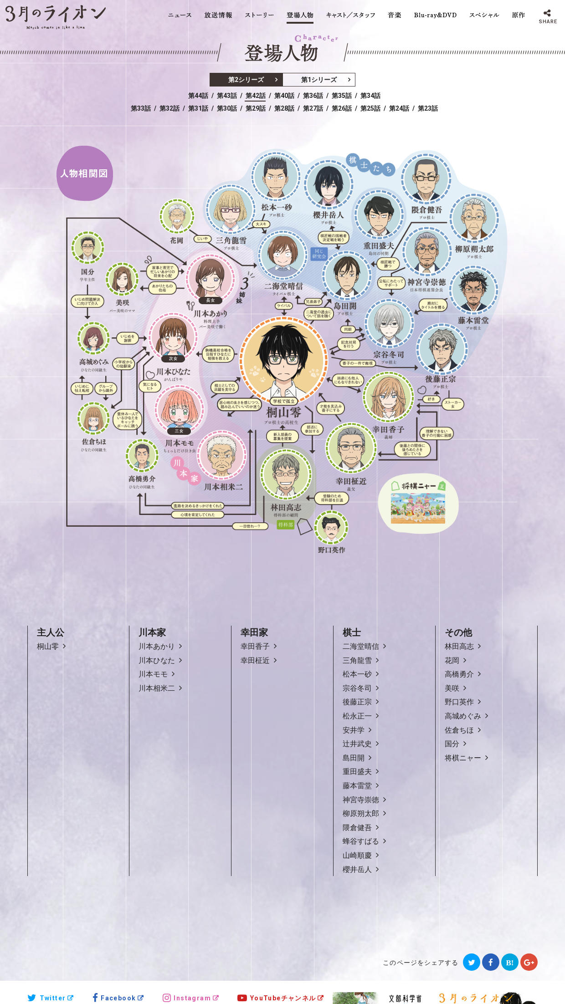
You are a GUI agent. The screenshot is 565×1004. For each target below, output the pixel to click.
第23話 (428, 108)
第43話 (227, 95)
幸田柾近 (255, 660)
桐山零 (48, 646)
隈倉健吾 (357, 827)
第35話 (342, 95)
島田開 (354, 758)
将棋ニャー (463, 758)
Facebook (114, 998)
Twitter (46, 998)
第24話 (399, 108)
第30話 (227, 108)
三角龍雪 (357, 660)
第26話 (342, 108)
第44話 (198, 95)
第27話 (313, 108)
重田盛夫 (357, 771)
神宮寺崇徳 (361, 799)
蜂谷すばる (361, 841)
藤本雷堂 (357, 785)
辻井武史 (357, 743)
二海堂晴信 (361, 646)
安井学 (354, 730)
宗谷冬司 (357, 688)
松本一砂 (357, 674)
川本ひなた (157, 660)
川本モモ (153, 674)
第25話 (370, 108)
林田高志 (459, 646)
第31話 (198, 108)
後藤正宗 (357, 702)
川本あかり (157, 646)
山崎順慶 (357, 855)
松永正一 (357, 716)
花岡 (452, 660)
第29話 (256, 108)
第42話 (256, 95)
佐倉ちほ (459, 730)
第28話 (284, 108)
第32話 (169, 108)
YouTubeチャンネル (276, 998)
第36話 (313, 95)
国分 (452, 743)
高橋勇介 (459, 674)
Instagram (187, 998)
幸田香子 (255, 646)
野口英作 (459, 702)
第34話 (370, 95)
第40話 (284, 95)
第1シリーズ (319, 79)
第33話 (141, 108)
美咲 (452, 688)
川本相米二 (157, 688)
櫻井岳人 (357, 869)
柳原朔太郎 (361, 813)
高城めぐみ (463, 716)
